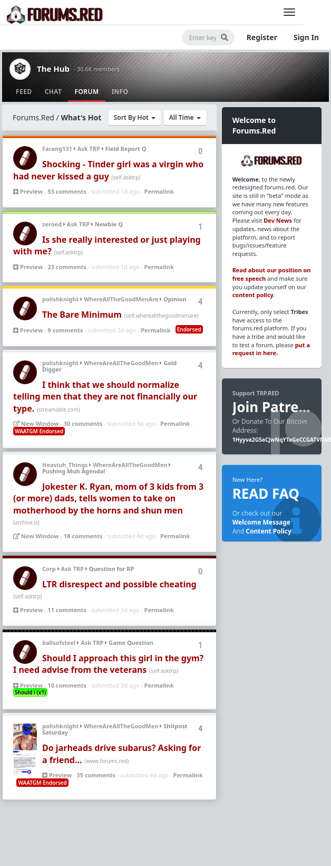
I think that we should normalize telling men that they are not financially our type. (105, 396)
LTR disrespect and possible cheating (119, 584)
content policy (253, 295)
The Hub (53, 68)
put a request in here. (271, 349)
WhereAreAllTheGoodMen (121, 363)
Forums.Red (33, 117)
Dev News (278, 220)
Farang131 (57, 149)
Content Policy (268, 531)
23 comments (66, 267)
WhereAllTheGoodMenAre (121, 299)
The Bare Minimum (82, 314)
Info (120, 91)
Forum (86, 91)
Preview (28, 191)
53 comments (66, 191)
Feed (24, 91)
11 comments (66, 610)
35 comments (95, 775)
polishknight (60, 299)
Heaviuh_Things (64, 465)
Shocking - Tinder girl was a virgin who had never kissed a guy (108, 170)
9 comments (65, 330)
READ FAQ (265, 493)
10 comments (66, 685)
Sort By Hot (134, 117)
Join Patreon (274, 406)
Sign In (306, 37)
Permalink (159, 191)
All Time (185, 117)
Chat (53, 91)
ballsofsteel (58, 642)
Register (262, 37)
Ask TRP (88, 149)
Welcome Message (261, 522)
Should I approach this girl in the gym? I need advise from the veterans (108, 663)
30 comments (83, 423)
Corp (49, 569)
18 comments (83, 536)
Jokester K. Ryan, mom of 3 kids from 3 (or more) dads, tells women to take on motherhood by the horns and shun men (108, 498)
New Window (36, 423)
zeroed (52, 224)
